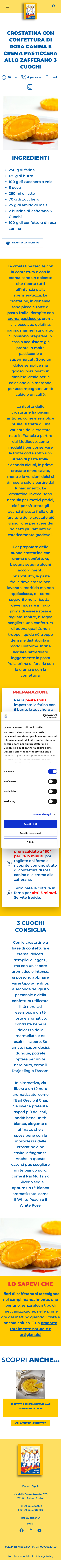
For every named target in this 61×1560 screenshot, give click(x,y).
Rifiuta (30, 842)
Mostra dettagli (42, 814)
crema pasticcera (24, 318)
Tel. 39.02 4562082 (30, 1506)
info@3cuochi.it (30, 1517)
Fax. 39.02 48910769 (30, 1510)
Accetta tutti (30, 823)
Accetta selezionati (30, 833)
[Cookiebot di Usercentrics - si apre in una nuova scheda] (43, 716)
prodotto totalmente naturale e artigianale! (33, 1329)
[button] (7, 6)
